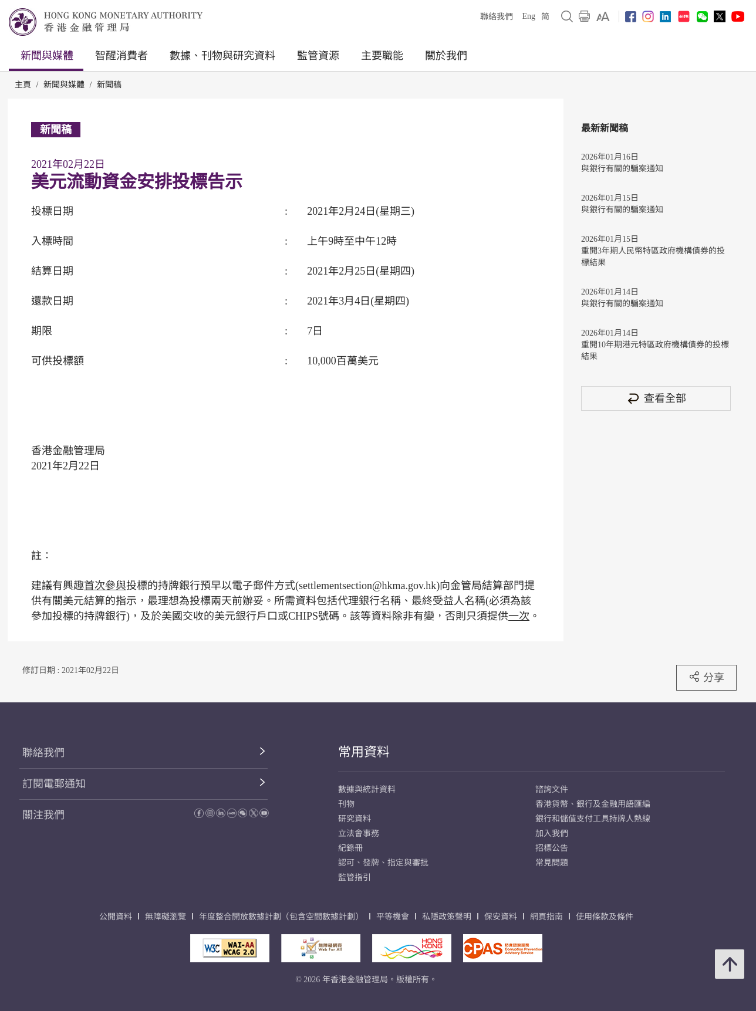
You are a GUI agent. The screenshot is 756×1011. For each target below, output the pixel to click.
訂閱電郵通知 (54, 784)
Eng (528, 16)
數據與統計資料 (367, 789)
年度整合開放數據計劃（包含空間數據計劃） (281, 916)
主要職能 (382, 56)
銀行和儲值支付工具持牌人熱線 (592, 818)
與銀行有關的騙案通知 (622, 168)
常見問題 (551, 862)
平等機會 (392, 916)
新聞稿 (109, 84)
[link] (603, 16)
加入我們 (551, 833)
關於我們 (446, 56)
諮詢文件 (551, 789)
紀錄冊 (350, 848)
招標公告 (551, 848)
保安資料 (500, 916)
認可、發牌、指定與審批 (383, 862)
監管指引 (354, 877)
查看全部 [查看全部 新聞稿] (656, 398)
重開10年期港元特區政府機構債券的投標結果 (655, 350)
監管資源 (318, 56)
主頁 (23, 84)
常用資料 (364, 752)
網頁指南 (546, 916)
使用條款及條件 (604, 916)
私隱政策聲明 (446, 916)
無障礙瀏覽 (165, 916)
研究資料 (354, 818)
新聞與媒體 (47, 56)
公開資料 (115, 916)
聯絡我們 (496, 16)
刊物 (346, 804)
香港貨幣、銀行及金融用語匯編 (592, 804)
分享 (706, 677)
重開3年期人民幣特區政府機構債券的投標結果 (653, 256)
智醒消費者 (121, 56)
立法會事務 (358, 833)
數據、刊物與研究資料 (222, 56)
